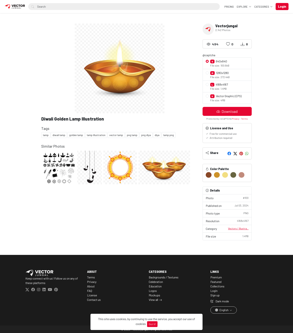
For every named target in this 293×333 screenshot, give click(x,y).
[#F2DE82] (225, 175)
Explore (242, 6)
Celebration (156, 281)
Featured (215, 281)
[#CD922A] (217, 175)
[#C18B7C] (241, 175)
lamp (46, 135)
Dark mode (219, 301)
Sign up (215, 295)
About (91, 286)
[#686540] (233, 175)
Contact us (94, 299)
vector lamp (116, 135)
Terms (244, 118)
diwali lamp (59, 135)
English (222, 310)
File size (227, 236)
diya (157, 135)
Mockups (154, 295)
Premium (216, 277)
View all (153, 299)
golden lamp (76, 135)
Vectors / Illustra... (238, 228)
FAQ (89, 290)
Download (227, 111)
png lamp (132, 135)
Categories (262, 6)
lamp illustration (96, 135)
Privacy (235, 118)
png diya (146, 135)
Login (214, 290)
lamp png (168, 135)
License (92, 295)
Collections (217, 286)
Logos (153, 290)
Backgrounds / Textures (163, 277)
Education (155, 286)
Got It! (152, 324)
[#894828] (209, 175)
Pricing (229, 6)
